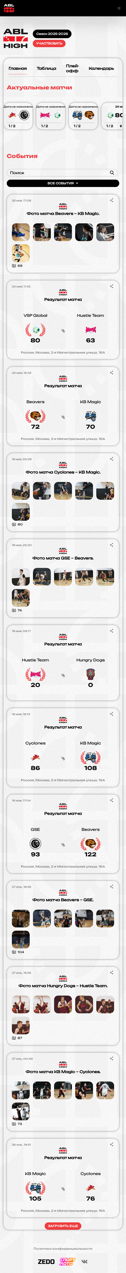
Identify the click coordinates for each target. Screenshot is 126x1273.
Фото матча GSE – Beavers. (63, 558)
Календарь (101, 68)
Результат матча (63, 299)
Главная (18, 68)
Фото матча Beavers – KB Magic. (63, 213)
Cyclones (35, 743)
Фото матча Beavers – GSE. (63, 900)
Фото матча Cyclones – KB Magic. (63, 472)
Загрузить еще (63, 1226)
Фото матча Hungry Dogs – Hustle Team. (63, 986)
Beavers (35, 402)
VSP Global (35, 315)
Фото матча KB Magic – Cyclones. (63, 1071)
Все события (63, 183)
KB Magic (90, 402)
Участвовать (49, 43)
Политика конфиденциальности (63, 1248)
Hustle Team (90, 315)
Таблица (46, 68)
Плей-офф (72, 68)
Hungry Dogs (90, 660)
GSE (35, 829)
